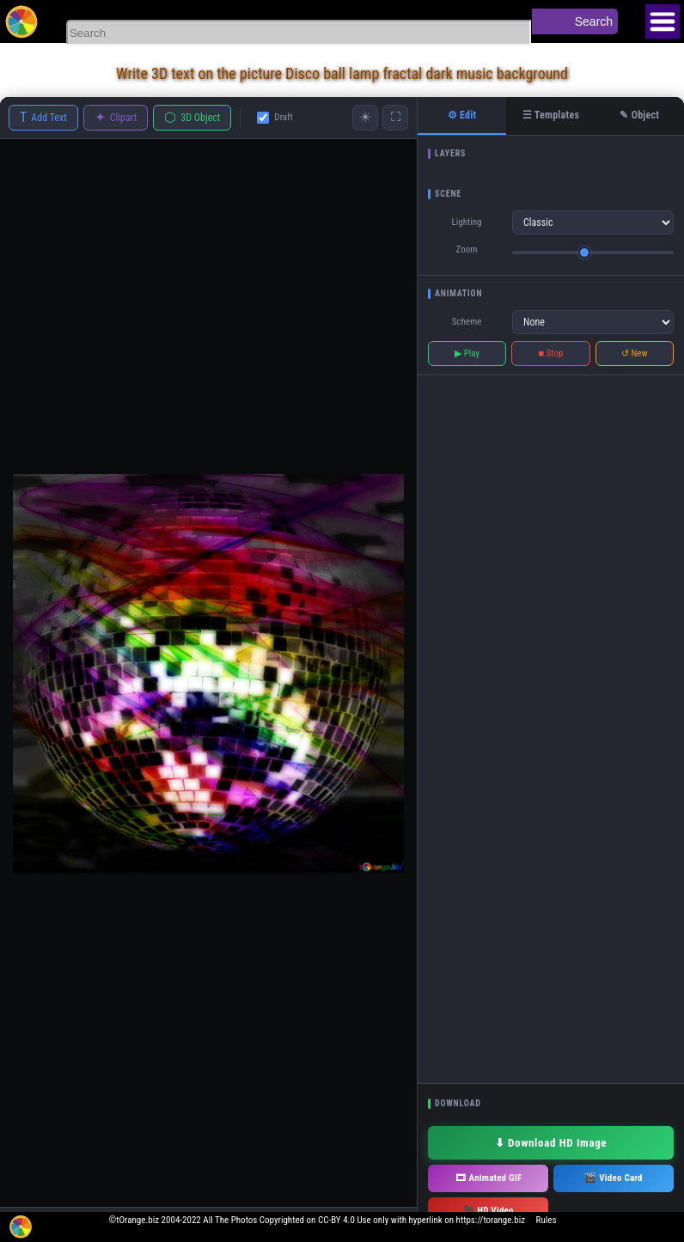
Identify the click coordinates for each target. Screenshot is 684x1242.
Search (594, 21)
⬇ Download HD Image (551, 1142)
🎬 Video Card (613, 1178)
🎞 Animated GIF (488, 1178)
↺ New (634, 353)
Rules (546, 1220)
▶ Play (467, 353)
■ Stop (551, 353)
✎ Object (639, 115)
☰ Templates (550, 115)
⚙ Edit (462, 115)
